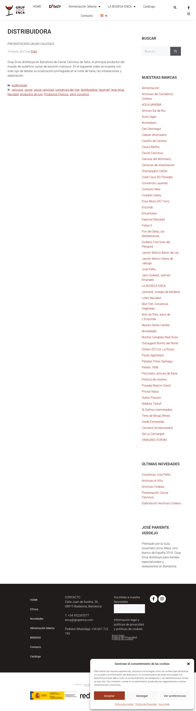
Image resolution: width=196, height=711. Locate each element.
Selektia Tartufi (152, 403)
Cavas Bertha (150, 147)
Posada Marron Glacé (156, 385)
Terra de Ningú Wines (156, 416)
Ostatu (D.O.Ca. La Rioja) (158, 349)
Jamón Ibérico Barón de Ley (160, 252)
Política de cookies (124, 704)
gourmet (104, 90)
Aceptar (109, 696)
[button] (188, 664)
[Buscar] (175, 51)
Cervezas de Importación (158, 165)
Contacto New (151, 189)
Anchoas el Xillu (152, 480)
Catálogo (149, 6)
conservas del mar (67, 90)
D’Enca (34, 609)
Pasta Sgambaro (153, 355)
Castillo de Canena (154, 141)
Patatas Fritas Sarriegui (157, 361)
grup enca (117, 90)
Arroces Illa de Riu (153, 110)
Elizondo (147, 207)
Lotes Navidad (151, 298)
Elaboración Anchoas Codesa (161, 503)
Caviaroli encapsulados (157, 428)
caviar (28, 90)
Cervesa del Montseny (156, 159)
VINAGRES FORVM (154, 440)
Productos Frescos (56, 94)
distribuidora (89, 90)
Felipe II (147, 225)
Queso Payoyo (151, 397)
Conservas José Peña (156, 474)
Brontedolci (149, 123)
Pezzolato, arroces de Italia (159, 373)
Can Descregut (151, 129)
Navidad (13, 94)
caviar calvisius (44, 90)
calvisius (17, 90)
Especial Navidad (153, 219)
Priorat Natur (150, 391)
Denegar (142, 696)
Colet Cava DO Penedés (157, 177)
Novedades (149, 331)
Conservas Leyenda (155, 183)
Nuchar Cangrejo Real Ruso (160, 337)
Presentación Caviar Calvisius (31, 44)
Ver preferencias (175, 696)
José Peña (149, 269)
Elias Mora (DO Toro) (155, 201)
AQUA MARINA (152, 104)
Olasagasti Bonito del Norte (160, 343)
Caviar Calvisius (152, 153)
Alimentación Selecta (84, 6)
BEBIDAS (35, 637)
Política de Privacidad (146, 704)
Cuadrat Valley (151, 195)
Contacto (87, 16)
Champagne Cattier (154, 171)
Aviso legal (164, 704)
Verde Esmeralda (153, 422)
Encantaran (149, 213)
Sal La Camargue (153, 434)
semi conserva (79, 94)
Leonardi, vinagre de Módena (161, 292)
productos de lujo (31, 94)
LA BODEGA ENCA (122, 6)
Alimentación (150, 88)
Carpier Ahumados (154, 135)
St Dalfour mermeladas (157, 409)
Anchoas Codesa (153, 486)
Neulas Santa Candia (156, 325)
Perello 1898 (150, 367)
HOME (37, 6)
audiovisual (19, 85)
